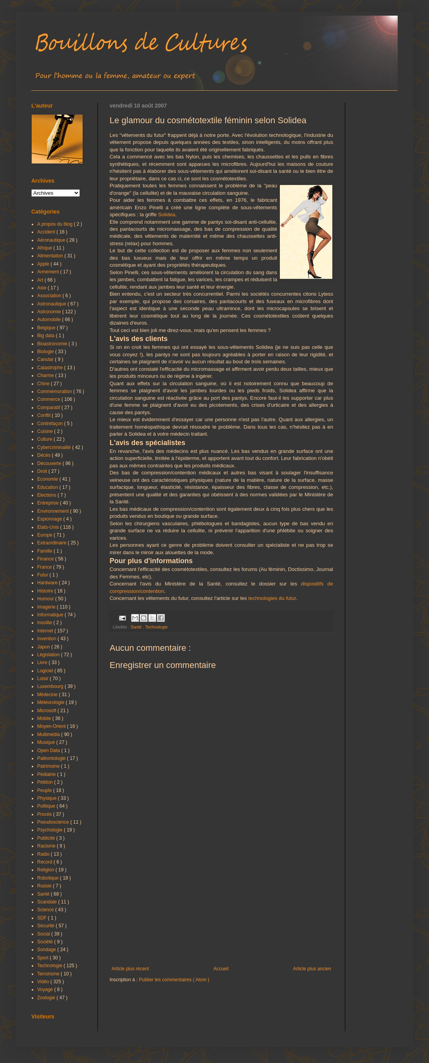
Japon (44, 647)
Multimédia (49, 734)
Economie (48, 479)
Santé (137, 627)
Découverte (50, 463)
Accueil (221, 968)
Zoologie (46, 997)
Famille (45, 551)
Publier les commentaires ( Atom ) (174, 979)
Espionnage (50, 519)
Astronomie (49, 311)
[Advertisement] (221, 901)
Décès (44, 455)
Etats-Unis (48, 527)
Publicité (46, 838)
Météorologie (51, 702)
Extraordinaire (52, 543)
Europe (45, 535)
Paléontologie (52, 758)
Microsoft (47, 710)
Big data (46, 335)
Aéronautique (52, 240)
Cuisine (45, 431)
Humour (46, 599)
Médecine (48, 694)
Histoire (45, 591)
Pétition (45, 782)
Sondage (47, 949)
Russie (45, 886)
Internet (45, 631)
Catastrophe (50, 367)
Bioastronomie (52, 344)
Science (46, 909)
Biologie (46, 351)
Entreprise (48, 503)
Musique (46, 742)
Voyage (45, 989)
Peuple (45, 790)
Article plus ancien (312, 968)
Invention (47, 638)
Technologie (156, 627)
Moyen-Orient (52, 726)
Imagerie (47, 607)
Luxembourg (51, 686)
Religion (46, 870)
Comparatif (49, 407)
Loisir (43, 678)
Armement (48, 272)
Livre (43, 662)
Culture (45, 439)
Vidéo (43, 981)
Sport (43, 958)
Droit (43, 471)
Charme (46, 375)
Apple (43, 264)
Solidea (166, 214)
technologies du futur (272, 598)
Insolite (45, 622)
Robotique (48, 878)
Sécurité (46, 925)
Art (41, 280)
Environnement (53, 511)
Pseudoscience (53, 822)
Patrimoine (49, 766)
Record (45, 862)
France (45, 567)
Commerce (49, 399)
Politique (46, 806)
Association (50, 295)
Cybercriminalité (54, 447)
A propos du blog (55, 224)
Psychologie (50, 830)
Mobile (44, 718)
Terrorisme (49, 974)
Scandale (47, 902)
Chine (44, 383)
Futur (43, 575)
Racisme (47, 846)
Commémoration (55, 391)
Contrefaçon (50, 423)
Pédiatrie (47, 774)
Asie (42, 288)
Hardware (48, 582)
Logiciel (45, 670)
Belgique (47, 327)
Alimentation (50, 256)
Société (45, 941)
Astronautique (52, 304)
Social (44, 934)
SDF (42, 918)
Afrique (45, 248)
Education (48, 487)
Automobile (49, 319)
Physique (47, 798)
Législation (49, 654)
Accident (46, 232)
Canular (46, 359)
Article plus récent (130, 968)
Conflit (44, 415)
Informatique (51, 615)
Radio (44, 854)
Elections (47, 495)
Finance (46, 559)
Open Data (49, 750)
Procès (45, 814)
